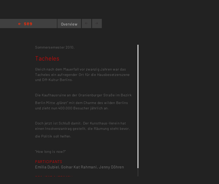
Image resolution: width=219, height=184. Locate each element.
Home (25, 24)
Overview (69, 24)
